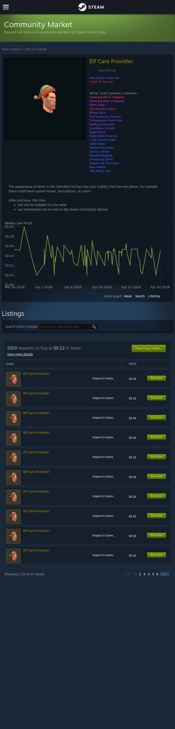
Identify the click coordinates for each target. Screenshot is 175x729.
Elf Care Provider (36, 49)
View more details (20, 354)
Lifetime (154, 296)
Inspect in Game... (104, 378)
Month (140, 296)
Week (128, 296)
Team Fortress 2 (12, 49)
